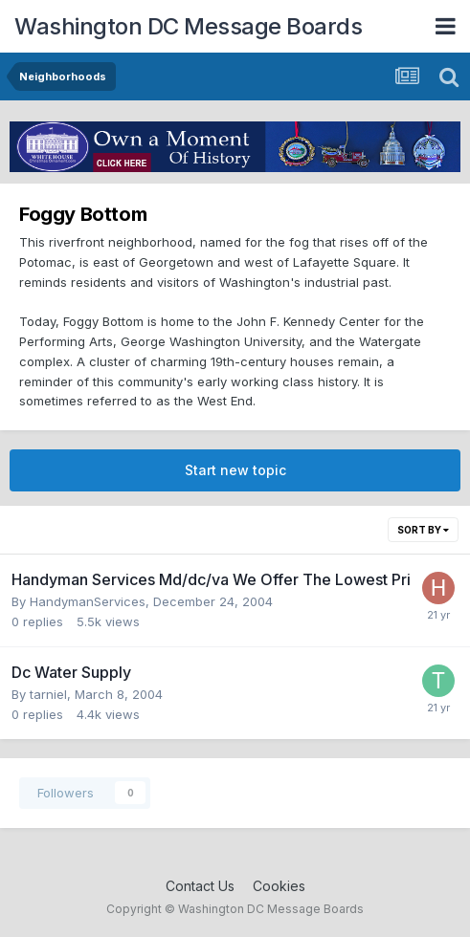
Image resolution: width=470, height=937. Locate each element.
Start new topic (235, 470)
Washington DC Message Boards (188, 26)
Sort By (423, 529)
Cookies (279, 886)
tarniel (48, 694)
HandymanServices (87, 601)
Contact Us (200, 886)
